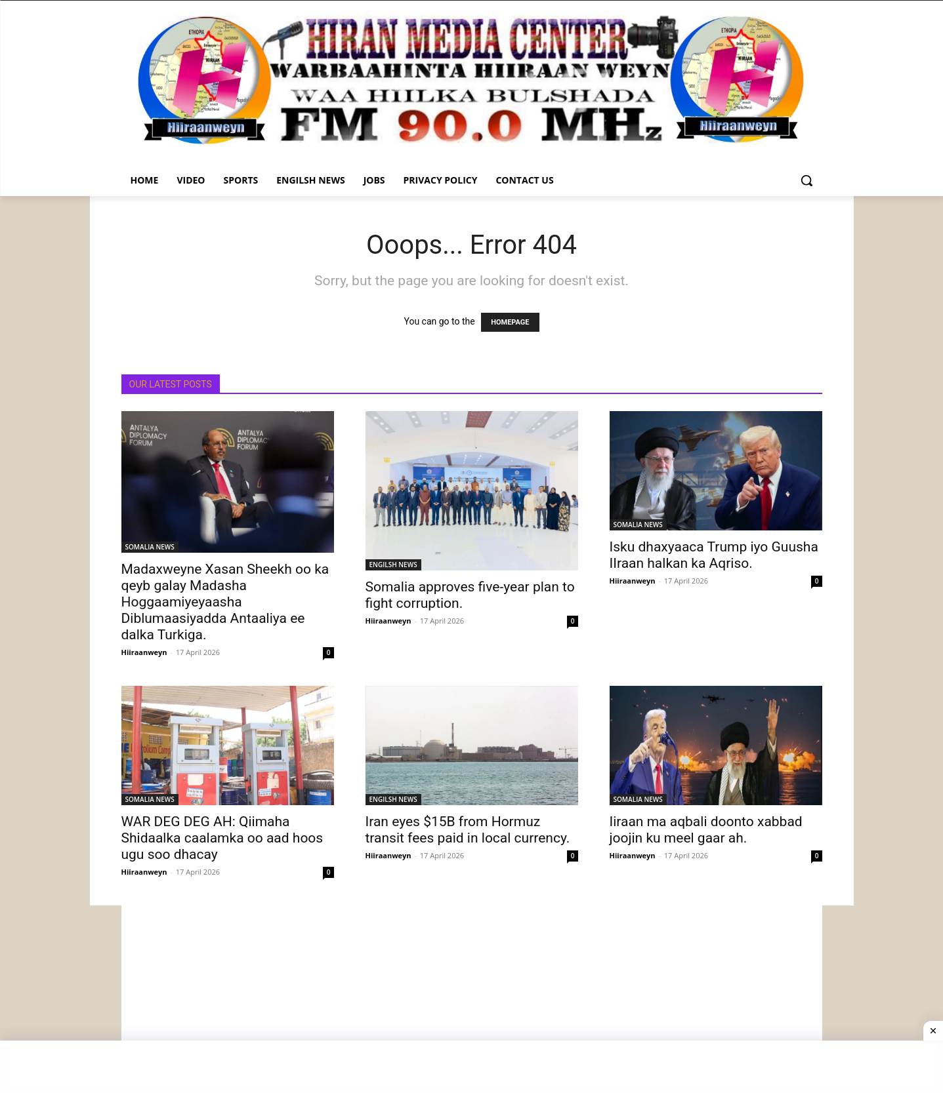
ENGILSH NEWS (393, 564)
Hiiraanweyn (144, 652)
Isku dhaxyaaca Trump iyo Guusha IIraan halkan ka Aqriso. (714, 555)
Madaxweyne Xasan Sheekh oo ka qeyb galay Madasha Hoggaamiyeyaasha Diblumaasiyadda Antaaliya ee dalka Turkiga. (225, 602)
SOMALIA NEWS (150, 546)
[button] (806, 180)
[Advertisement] (471, 997)
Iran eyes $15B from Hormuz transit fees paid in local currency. (468, 830)
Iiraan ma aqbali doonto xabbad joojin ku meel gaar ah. (706, 830)
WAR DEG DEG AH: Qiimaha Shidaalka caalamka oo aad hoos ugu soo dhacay (222, 838)
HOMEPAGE (510, 322)
